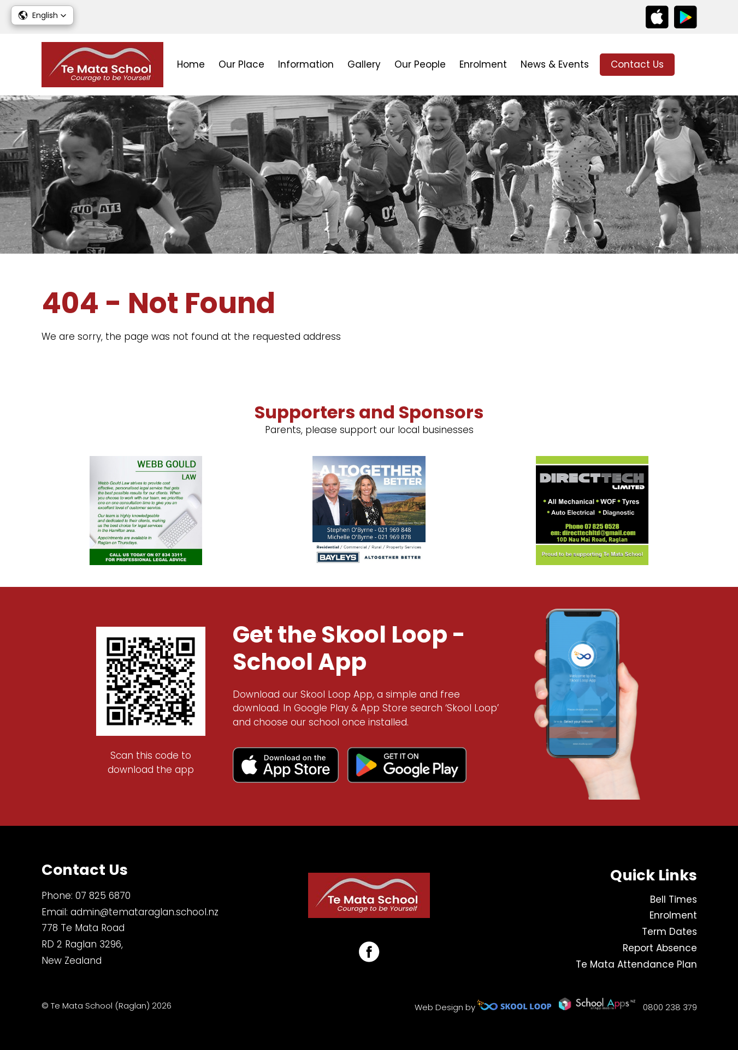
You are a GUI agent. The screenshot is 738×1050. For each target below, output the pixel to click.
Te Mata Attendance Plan (636, 964)
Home (191, 64)
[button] (42, 15)
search (691, 64)
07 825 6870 (103, 895)
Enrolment (483, 64)
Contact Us (637, 64)
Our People (420, 64)
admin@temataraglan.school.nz (144, 912)
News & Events (555, 64)
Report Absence (660, 948)
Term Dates (669, 931)
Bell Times (673, 899)
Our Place (241, 64)
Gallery (364, 64)
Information (306, 64)
